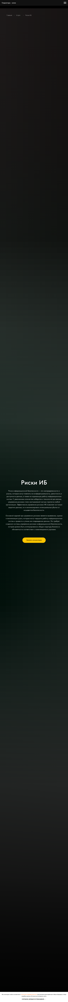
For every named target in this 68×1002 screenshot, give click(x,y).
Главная (9, 15)
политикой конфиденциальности (29, 994)
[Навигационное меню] (65, 3)
